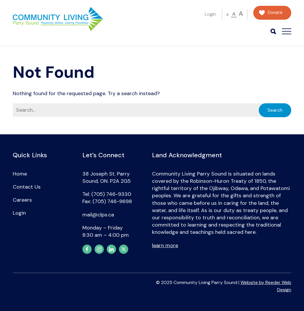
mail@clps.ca (98, 214)
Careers (22, 199)
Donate (275, 12)
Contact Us (27, 186)
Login (210, 14)
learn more (165, 245)
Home (20, 173)
